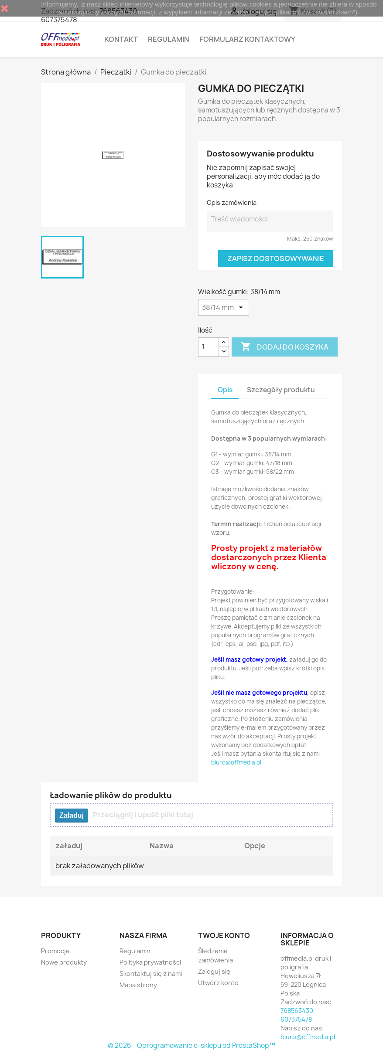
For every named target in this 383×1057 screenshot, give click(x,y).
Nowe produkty (64, 962)
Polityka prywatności (150, 962)
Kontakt (121, 39)
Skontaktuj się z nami (151, 973)
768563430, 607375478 (297, 1014)
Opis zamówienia (231, 202)
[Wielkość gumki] (223, 307)
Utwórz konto (218, 983)
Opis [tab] (225, 389)
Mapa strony (138, 985)
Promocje (55, 951)
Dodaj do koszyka (284, 347)
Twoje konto (224, 935)
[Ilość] (208, 347)
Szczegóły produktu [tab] (281, 389)
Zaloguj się (214, 971)
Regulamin (168, 39)
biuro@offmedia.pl (307, 1037)
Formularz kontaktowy (247, 39)
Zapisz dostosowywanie (275, 258)
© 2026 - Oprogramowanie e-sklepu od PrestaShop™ (191, 1045)
